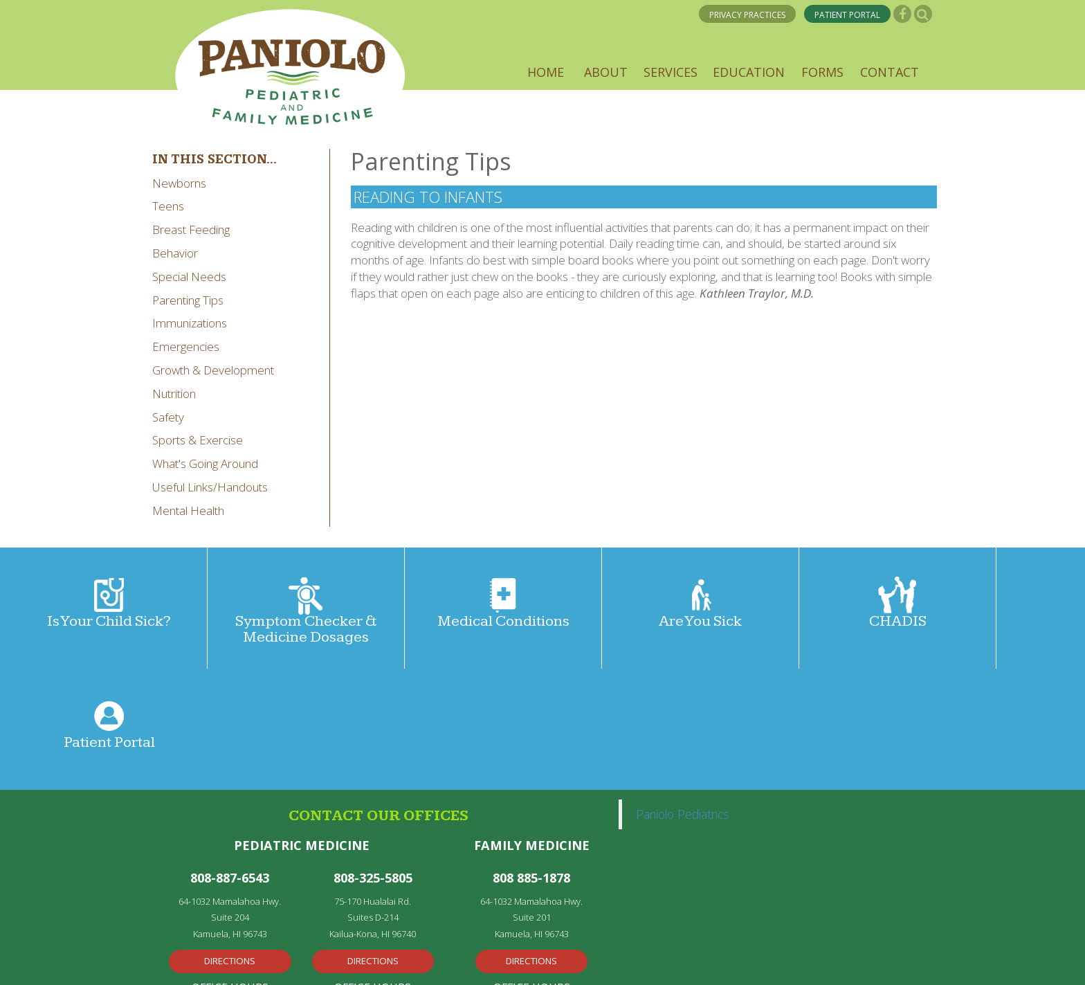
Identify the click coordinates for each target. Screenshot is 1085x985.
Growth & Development (213, 370)
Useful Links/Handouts (210, 487)
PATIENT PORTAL (847, 15)
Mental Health (188, 510)
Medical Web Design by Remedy (324, 960)
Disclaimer (580, 960)
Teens (168, 206)
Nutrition (174, 393)
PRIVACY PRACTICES (747, 15)
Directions (230, 839)
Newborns (179, 183)
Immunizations (189, 323)
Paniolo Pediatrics (682, 693)
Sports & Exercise (197, 440)
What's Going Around (205, 463)
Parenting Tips (188, 300)
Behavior (175, 253)
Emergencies (185, 346)
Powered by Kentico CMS (467, 960)
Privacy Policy (195, 960)
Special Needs (189, 276)
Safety (168, 417)
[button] (546, 72)
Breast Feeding (191, 229)
